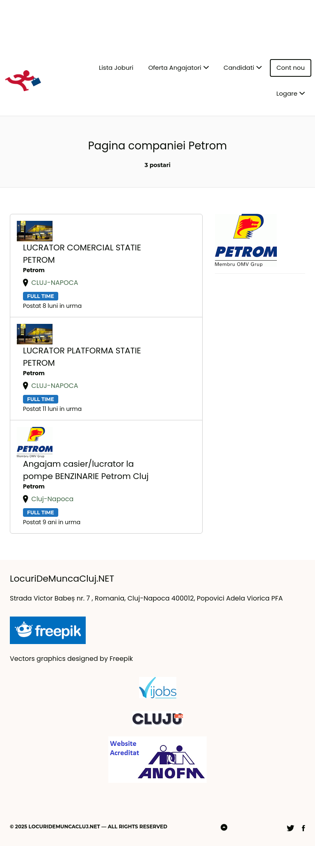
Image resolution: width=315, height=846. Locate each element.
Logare (286, 93)
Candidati (239, 67)
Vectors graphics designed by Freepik (71, 658)
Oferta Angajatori (174, 67)
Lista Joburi (116, 67)
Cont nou (290, 67)
